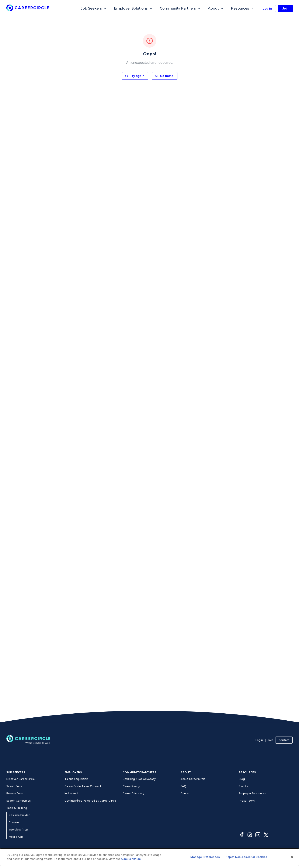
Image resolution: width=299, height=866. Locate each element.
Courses (14, 822)
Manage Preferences (187, 857)
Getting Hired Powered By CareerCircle (90, 800)
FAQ (183, 786)
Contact (283, 740)
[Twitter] (266, 835)
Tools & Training (16, 807)
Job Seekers (94, 8)
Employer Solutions (133, 8)
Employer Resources (252, 793)
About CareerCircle (193, 779)
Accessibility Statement (156, 857)
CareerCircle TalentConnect (83, 786)
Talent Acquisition (76, 779)
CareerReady (131, 786)
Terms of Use (108, 857)
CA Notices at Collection (239, 857)
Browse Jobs (14, 793)
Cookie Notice (212, 857)
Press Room (247, 800)
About (216, 8)
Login (259, 740)
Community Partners (180, 8)
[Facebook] (242, 835)
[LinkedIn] (258, 835)
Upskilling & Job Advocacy (139, 779)
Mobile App (16, 836)
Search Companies (18, 800)
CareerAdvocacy (133, 793)
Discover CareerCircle (20, 779)
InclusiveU (71, 793)
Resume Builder (19, 815)
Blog (242, 779)
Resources (242, 8)
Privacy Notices (129, 857)
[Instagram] (250, 835)
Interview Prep (18, 829)
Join (270, 740)
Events (243, 786)
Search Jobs (14, 786)
